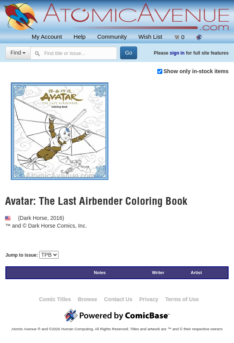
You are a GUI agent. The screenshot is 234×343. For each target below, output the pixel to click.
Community (112, 36)
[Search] (128, 52)
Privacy (148, 299)
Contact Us (118, 299)
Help (80, 36)
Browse (87, 299)
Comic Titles (55, 299)
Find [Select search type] (18, 53)
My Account (47, 36)
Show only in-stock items (196, 71)
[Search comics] (73, 53)
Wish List (150, 36)
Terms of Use (182, 299)
